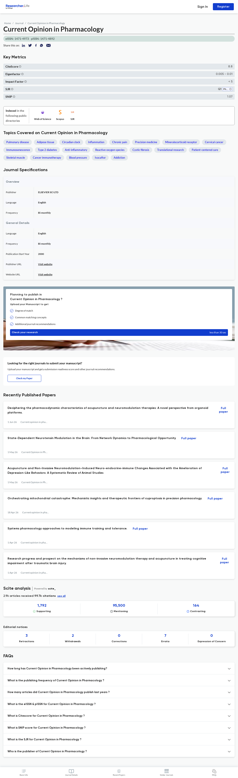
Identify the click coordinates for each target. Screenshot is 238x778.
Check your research (119, 332)
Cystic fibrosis (141, 149)
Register (223, 6)
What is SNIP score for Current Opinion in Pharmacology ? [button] (47, 728)
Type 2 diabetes (47, 149)
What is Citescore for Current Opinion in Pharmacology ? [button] (46, 716)
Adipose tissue (45, 142)
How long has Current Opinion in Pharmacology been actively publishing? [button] (57, 668)
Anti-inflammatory (76, 149)
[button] (20, 66)
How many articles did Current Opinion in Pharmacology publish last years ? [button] (59, 692)
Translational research (170, 149)
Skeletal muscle (15, 157)
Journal (19, 23)
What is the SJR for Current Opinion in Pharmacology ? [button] (44, 739)
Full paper (223, 410)
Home (7, 23)
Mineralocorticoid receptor (181, 142)
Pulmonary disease (17, 142)
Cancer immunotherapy (47, 157)
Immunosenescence (18, 149)
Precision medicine (146, 142)
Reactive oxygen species (110, 149)
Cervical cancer (214, 142)
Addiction (119, 157)
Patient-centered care (205, 149)
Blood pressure (78, 157)
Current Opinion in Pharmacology (46, 23)
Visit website (45, 264)
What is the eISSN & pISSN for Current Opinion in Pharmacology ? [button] (52, 704)
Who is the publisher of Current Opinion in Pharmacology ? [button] (47, 751)
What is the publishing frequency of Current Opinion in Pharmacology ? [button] (56, 680)
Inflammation (96, 142)
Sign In (202, 7)
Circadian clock (71, 142)
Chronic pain (119, 142)
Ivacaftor (100, 157)
